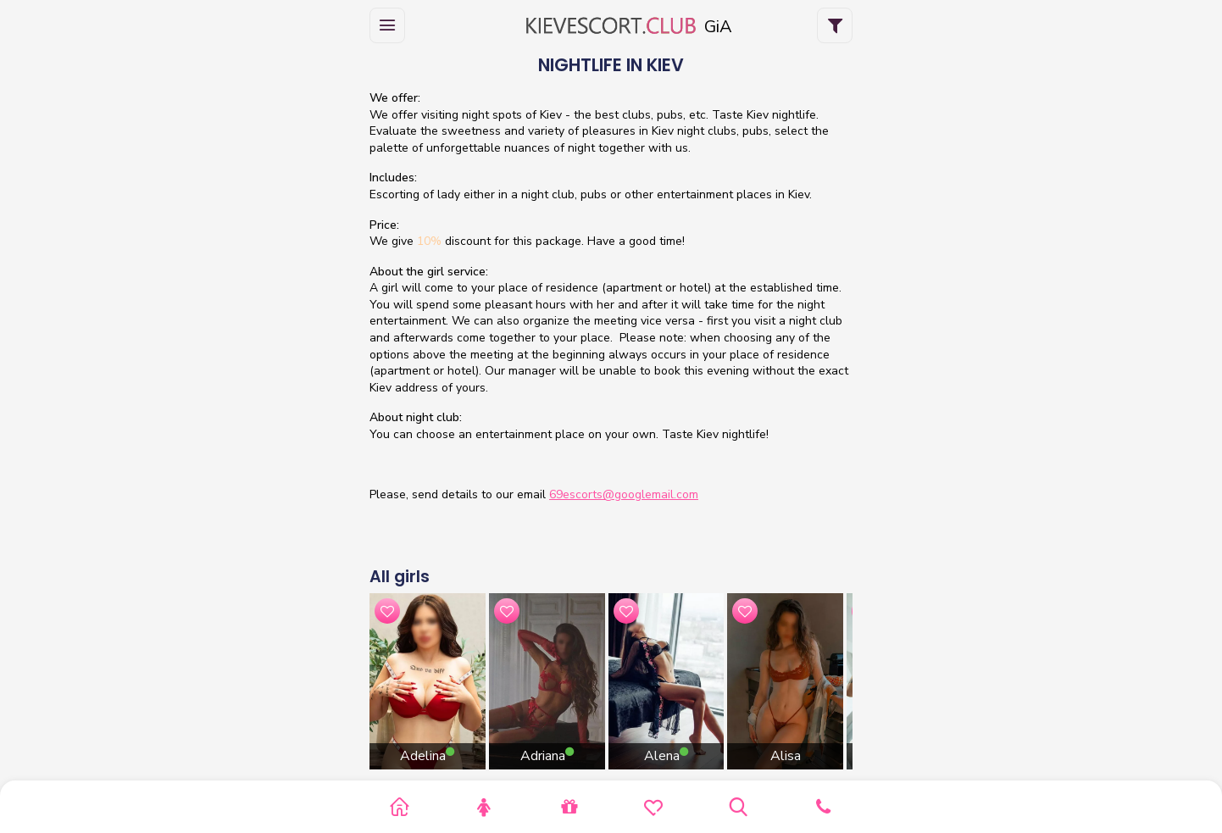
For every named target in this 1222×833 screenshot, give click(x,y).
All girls (399, 576)
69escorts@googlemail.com (623, 494)
